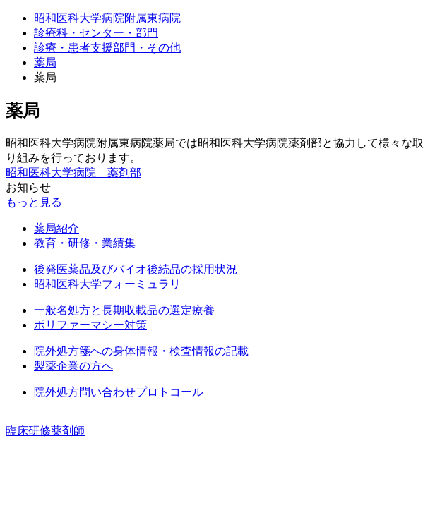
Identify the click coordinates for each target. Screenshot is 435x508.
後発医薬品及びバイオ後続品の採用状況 (135, 269)
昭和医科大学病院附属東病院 (107, 18)
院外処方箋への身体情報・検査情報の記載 (141, 351)
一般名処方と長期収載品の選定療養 (124, 310)
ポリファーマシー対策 (90, 325)
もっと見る (34, 202)
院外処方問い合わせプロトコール (118, 392)
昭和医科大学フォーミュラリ (107, 284)
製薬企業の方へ (73, 366)
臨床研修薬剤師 (45, 431)
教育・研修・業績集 (85, 243)
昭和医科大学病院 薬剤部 (73, 173)
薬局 (45, 62)
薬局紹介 (56, 228)
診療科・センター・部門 (96, 33)
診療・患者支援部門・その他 (107, 48)
